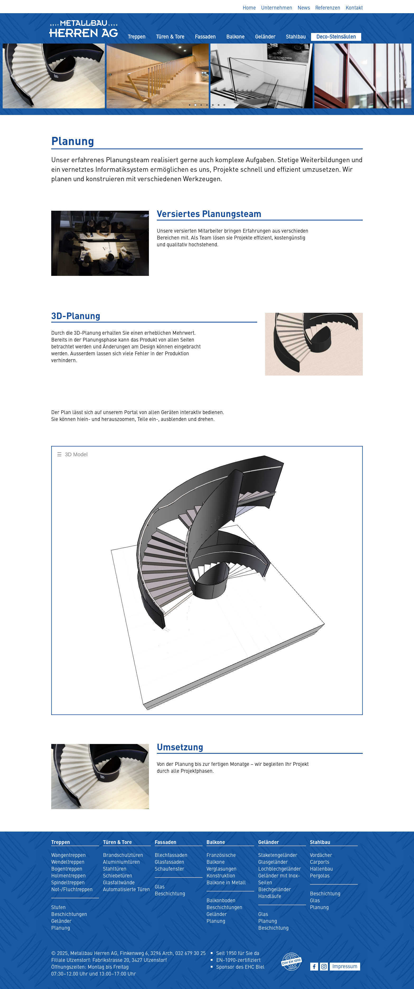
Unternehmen (276, 7)
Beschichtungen (69, 913)
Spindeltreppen (68, 882)
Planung (60, 927)
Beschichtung (170, 893)
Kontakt (354, 7)
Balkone (235, 36)
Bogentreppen (66, 868)
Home (249, 7)
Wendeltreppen (67, 861)
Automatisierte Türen (126, 889)
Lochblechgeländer (279, 868)
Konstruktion (220, 875)
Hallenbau (321, 868)
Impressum (344, 966)
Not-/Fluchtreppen (72, 889)
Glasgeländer (273, 861)
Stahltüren (114, 868)
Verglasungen (221, 868)
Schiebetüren (117, 875)
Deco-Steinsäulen (336, 36)
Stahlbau (296, 36)
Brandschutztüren (123, 854)
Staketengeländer (277, 854)
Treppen (136, 36)
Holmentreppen (68, 875)
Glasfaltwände (119, 882)
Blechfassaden (171, 854)
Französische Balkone (221, 858)
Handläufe (269, 895)
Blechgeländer (274, 889)
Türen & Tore (170, 36)
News (304, 7)
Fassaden (205, 36)
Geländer (265, 36)
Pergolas (320, 875)
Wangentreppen (68, 854)
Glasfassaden (169, 861)
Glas (159, 886)
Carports (319, 861)
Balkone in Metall (226, 882)
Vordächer (321, 854)
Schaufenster (169, 868)
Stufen (58, 907)
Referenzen (327, 7)
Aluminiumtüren (121, 861)
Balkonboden (221, 900)
